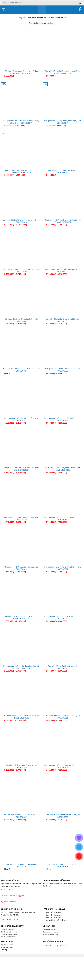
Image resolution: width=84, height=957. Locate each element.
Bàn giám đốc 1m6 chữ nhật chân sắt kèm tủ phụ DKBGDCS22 (21, 469)
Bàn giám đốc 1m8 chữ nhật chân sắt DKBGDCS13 (62, 667)
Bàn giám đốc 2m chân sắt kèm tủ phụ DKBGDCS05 (21, 865)
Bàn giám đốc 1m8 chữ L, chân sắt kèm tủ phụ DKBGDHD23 (21, 221)
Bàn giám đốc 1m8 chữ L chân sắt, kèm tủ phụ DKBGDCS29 (21, 370)
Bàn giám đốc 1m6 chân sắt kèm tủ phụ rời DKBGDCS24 (21, 419)
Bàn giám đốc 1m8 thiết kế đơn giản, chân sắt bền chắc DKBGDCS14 (21, 667)
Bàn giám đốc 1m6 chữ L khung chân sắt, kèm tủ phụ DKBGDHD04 (63, 221)
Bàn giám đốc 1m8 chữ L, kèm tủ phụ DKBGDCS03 (62, 865)
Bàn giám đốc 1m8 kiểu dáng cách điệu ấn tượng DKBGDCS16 (21, 618)
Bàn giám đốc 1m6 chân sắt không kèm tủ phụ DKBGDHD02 (63, 270)
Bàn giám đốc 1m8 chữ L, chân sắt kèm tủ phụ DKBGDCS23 (62, 419)
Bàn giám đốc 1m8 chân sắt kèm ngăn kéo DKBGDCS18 (21, 568)
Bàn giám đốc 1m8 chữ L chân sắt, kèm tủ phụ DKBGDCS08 (62, 766)
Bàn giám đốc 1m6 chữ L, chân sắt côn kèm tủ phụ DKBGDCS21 (63, 469)
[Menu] (3, 10)
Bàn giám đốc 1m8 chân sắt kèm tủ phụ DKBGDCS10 (21, 766)
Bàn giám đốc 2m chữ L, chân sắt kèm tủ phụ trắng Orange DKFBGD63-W (21, 122)
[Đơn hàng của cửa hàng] (42, 23)
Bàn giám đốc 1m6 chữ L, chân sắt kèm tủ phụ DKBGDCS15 (62, 618)
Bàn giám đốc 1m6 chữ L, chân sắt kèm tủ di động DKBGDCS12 (21, 717)
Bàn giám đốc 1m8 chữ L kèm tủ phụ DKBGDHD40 (62, 171)
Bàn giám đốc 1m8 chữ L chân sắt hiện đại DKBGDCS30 (62, 320)
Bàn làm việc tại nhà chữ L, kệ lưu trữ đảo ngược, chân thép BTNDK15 (21, 72)
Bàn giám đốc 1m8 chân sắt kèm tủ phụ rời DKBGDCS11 (63, 717)
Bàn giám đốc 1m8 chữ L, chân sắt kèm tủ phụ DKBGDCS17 (62, 568)
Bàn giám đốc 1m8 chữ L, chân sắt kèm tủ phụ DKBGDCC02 (21, 270)
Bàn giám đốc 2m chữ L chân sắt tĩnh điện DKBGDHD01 (21, 320)
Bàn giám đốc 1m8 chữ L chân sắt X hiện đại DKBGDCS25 (62, 370)
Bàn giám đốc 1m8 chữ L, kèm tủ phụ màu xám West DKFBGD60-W (21, 171)
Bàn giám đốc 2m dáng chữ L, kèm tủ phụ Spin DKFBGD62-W (62, 122)
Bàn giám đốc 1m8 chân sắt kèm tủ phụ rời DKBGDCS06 (63, 816)
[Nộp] (80, 3)
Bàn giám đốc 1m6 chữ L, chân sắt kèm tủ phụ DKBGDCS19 (62, 518)
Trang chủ (22, 18)
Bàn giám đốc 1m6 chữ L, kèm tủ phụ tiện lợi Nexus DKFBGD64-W (62, 72)
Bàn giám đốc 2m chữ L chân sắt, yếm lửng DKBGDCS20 (21, 518)
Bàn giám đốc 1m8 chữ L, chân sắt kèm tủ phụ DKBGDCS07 (21, 816)
